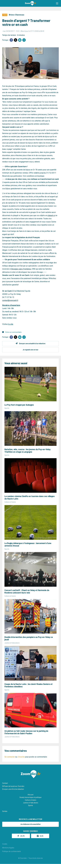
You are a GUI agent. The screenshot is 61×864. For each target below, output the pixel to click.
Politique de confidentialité (11, 851)
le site (10, 324)
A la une (30, 795)
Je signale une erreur (30, 350)
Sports (30, 805)
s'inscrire (21, 757)
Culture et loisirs (30, 800)
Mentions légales (8, 848)
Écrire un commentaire (13, 332)
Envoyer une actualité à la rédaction (32, 343)
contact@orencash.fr (10, 300)
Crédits (4, 844)
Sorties (4, 811)
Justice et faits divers (30, 803)
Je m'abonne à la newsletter (30, 824)
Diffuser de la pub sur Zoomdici (13, 786)
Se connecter (9, 757)
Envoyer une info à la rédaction (13, 789)
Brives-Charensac (16, 15)
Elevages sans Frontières (21, 269)
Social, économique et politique (30, 797)
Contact (5, 783)
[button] (57, 3)
